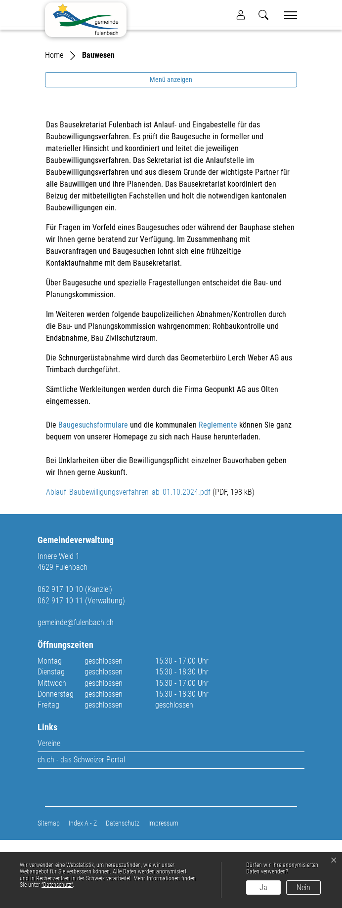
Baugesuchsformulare (93, 493)
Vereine (49, 811)
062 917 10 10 (60, 657)
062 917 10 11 (60, 668)
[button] (263, 14)
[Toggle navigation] (287, 15)
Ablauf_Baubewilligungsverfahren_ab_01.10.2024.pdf (128, 560)
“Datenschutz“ (57, 884)
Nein (303, 887)
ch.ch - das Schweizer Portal (81, 828)
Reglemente (218, 493)
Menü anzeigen (171, 148)
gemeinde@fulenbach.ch (76, 691)
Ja (263, 887)
